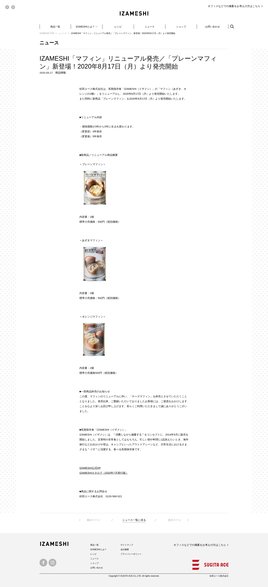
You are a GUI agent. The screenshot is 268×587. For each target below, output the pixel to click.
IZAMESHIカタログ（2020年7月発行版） (103, 472)
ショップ (181, 26)
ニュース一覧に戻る (134, 519)
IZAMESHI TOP (47, 33)
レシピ (118, 26)
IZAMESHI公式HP (90, 467)
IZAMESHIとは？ (98, 549)
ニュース (149, 26)
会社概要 (125, 549)
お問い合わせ (212, 26)
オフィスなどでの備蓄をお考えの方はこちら (234, 6)
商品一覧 (55, 26)
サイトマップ (127, 545)
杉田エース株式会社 (219, 576)
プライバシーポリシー (131, 554)
